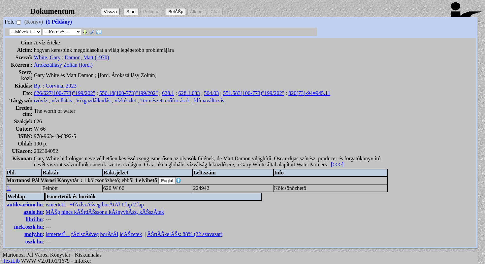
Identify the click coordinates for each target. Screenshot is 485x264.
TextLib (11, 261)
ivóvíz (40, 100)
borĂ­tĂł (111, 204)
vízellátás (62, 100)
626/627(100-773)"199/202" (64, 93)
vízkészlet (125, 100)
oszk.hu (34, 241)
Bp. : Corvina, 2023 (55, 86)
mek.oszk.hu (28, 227)
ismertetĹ (58, 234)
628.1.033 (189, 93)
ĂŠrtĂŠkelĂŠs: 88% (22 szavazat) (185, 234)
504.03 (211, 93)
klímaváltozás (209, 100)
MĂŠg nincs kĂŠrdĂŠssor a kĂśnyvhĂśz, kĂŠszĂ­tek (105, 212)
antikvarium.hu (25, 204)
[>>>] (337, 164)
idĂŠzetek (131, 234)
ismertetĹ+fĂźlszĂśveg (73, 204)
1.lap (126, 204)
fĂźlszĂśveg (85, 234)
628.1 (168, 93)
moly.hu (33, 234)
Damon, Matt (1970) (87, 57)
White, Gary (47, 57)
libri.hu (34, 219)
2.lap (138, 204)
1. (9, 188)
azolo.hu (33, 212)
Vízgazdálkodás (93, 100)
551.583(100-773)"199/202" (253, 93)
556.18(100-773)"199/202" (128, 93)
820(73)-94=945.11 (309, 93)
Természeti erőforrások (165, 100)
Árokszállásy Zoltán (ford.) (63, 65)
